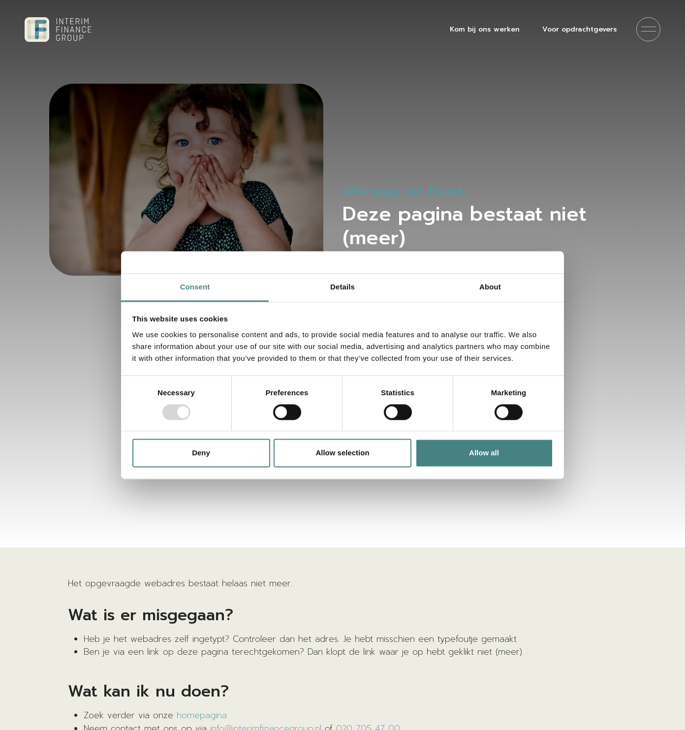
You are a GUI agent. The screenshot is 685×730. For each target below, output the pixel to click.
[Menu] (648, 29)
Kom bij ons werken (485, 29)
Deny (201, 453)
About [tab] (490, 287)
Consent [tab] (195, 287)
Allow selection (342, 453)
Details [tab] (342, 287)
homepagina (202, 715)
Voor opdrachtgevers (579, 29)
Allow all (484, 453)
